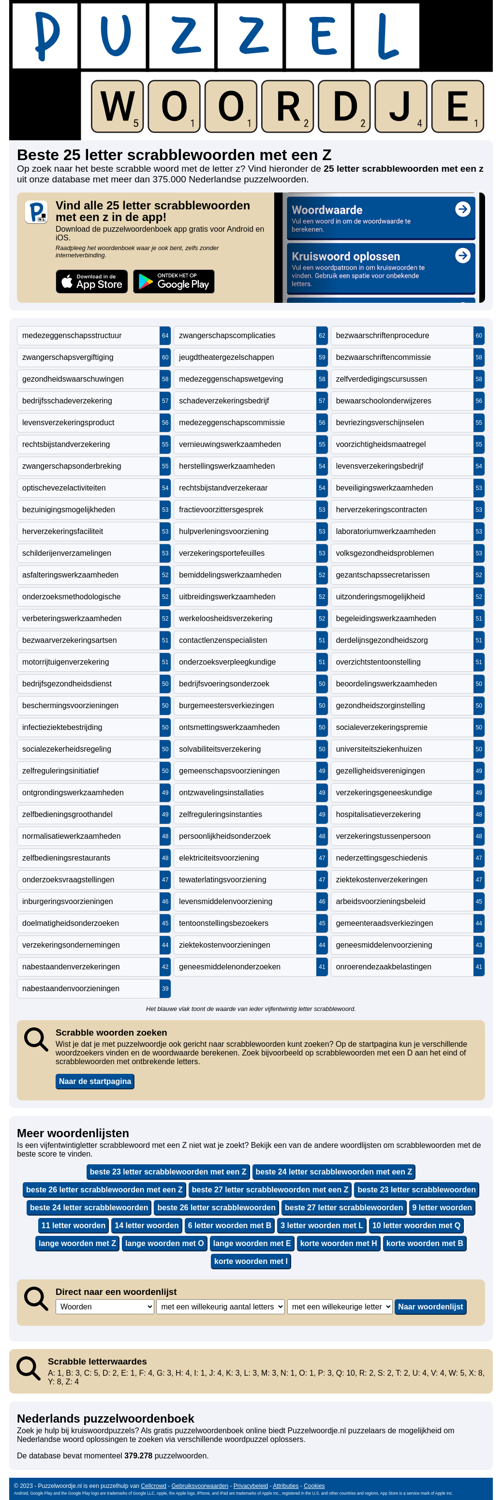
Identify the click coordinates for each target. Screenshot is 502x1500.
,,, (105, 1306)
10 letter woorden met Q (416, 1225)
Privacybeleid (251, 1486)
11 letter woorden (73, 1225)
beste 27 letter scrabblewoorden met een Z (270, 1190)
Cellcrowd (153, 1486)
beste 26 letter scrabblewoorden (216, 1207)
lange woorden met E (252, 1243)
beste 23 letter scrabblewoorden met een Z (168, 1172)
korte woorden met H (338, 1243)
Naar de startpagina (95, 1081)
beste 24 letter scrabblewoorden (89, 1207)
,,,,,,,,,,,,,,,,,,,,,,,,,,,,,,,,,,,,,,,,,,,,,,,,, (220, 1306)
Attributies (285, 1486)
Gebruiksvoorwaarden (200, 1486)
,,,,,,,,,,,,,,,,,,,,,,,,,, (340, 1306)
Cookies (314, 1486)
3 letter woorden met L (322, 1225)
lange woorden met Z (77, 1243)
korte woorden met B (424, 1243)
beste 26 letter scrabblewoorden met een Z (104, 1190)
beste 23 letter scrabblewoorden (416, 1190)
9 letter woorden (442, 1207)
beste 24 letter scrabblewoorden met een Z (334, 1172)
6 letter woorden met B (229, 1225)
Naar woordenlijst (430, 1307)
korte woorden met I (251, 1261)
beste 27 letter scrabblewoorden (344, 1207)
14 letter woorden (146, 1225)
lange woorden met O (164, 1243)
